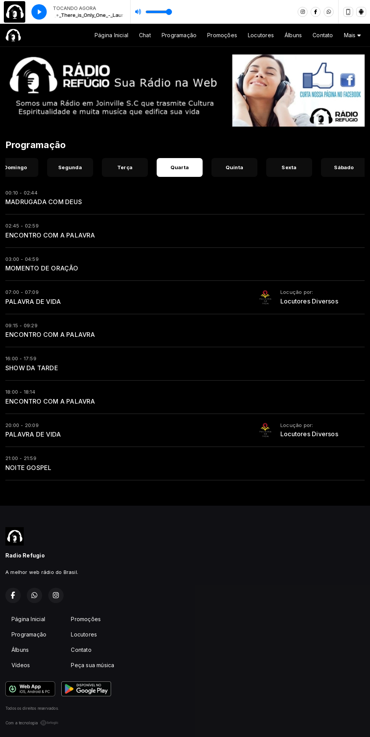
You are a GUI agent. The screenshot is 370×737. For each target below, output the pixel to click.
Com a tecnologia (32, 722)
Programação (179, 35)
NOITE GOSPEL (28, 468)
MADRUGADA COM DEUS (43, 202)
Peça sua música (92, 665)
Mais (352, 35)
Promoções (222, 35)
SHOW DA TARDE (31, 368)
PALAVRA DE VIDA (33, 301)
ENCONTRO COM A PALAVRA (50, 235)
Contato (323, 35)
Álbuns (293, 35)
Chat (145, 35)
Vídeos (20, 665)
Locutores (261, 35)
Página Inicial (111, 35)
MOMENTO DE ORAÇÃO (42, 268)
